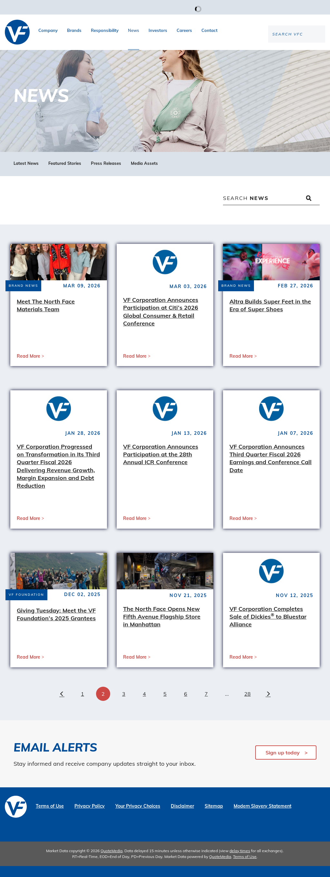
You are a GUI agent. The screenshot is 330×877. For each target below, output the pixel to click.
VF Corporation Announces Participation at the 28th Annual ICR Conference (160, 465)
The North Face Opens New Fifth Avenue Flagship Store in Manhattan (161, 627)
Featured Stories (64, 174)
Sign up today (283, 763)
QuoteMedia (111, 861)
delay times (239, 861)
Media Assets (144, 174)
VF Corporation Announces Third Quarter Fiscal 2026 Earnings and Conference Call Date (270, 469)
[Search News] (271, 209)
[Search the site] (271, 55)
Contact (209, 30)
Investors (158, 30)
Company (48, 30)
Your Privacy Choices (137, 817)
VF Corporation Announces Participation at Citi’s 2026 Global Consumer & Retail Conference (160, 322)
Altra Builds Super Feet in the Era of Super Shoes (270, 316)
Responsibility (105, 30)
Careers (184, 30)
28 (247, 705)
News (133, 30)
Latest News (26, 174)
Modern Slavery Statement (262, 817)
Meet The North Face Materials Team (46, 316)
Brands (74, 30)
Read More (28, 367)
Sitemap (214, 817)
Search (246, 209)
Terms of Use (50, 817)
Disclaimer (182, 817)
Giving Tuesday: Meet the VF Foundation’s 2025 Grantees (56, 625)
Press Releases (106, 174)
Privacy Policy (89, 817)
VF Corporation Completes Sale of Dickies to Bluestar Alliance (267, 627)
